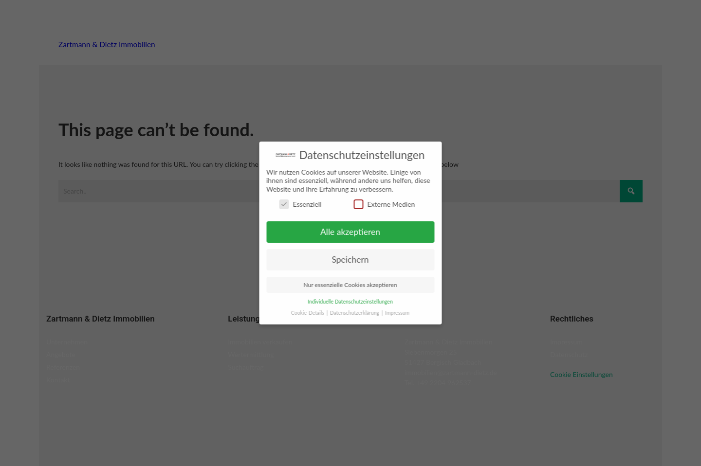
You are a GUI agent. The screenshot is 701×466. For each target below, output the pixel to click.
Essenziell (293, 204)
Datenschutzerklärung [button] (348, 313)
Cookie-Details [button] (301, 313)
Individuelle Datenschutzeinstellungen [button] (343, 302)
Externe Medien (377, 204)
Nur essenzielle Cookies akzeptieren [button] (343, 284)
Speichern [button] (343, 259)
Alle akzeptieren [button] (343, 232)
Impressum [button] (390, 313)
